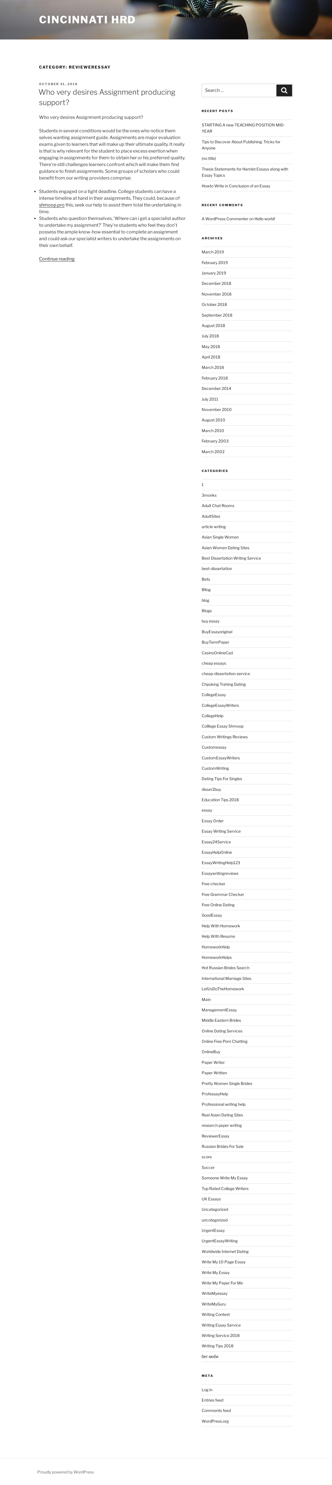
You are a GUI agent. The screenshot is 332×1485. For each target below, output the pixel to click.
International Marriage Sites (226, 978)
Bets (206, 579)
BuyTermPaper (215, 642)
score (207, 1156)
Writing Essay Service (221, 1325)
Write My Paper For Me (222, 1282)
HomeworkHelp (216, 946)
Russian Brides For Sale (223, 1146)
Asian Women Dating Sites (225, 547)
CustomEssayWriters (221, 757)
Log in (207, 1389)
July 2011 (210, 399)
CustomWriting (215, 768)
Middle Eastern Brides (221, 1020)
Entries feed (212, 1400)
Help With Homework (221, 925)
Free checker (213, 883)
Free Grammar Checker (223, 894)
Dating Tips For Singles (222, 778)
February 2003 (215, 441)
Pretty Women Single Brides (227, 1083)
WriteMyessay (215, 1293)
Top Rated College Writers (225, 1188)
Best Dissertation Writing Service (231, 558)
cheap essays (214, 663)
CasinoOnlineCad (217, 652)
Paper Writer (213, 1062)
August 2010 (213, 419)
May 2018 (211, 346)
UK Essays (211, 1198)
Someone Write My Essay (225, 1177)
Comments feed (216, 1410)
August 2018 (213, 325)
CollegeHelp (212, 715)
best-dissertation (217, 568)
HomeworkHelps (217, 957)
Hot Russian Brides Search (225, 967)
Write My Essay (215, 1272)
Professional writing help (223, 1104)
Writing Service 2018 (221, 1335)
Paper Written (214, 1072)
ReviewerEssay (215, 1136)
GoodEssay (212, 915)
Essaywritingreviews (220, 873)
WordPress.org (215, 1421)
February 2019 (215, 262)
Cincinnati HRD (87, 19)
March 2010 (213, 430)
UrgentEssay (213, 1230)
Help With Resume (218, 936)
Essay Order (213, 820)
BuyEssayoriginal (217, 631)
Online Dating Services (222, 1030)
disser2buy (211, 789)
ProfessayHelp (215, 1093)
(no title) (209, 158)
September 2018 (217, 315)
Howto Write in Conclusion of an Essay (236, 185)
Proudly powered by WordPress (65, 1472)
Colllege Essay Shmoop (223, 726)
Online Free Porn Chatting (224, 1041)
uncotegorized (215, 1220)
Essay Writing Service (221, 831)
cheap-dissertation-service (226, 673)
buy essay (210, 621)
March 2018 (213, 367)
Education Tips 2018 (220, 799)
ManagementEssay (219, 1009)
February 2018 (215, 378)
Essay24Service (216, 841)
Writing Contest (216, 1314)
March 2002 (213, 451)
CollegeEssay (214, 694)
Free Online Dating (218, 904)
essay (207, 810)
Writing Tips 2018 (217, 1345)
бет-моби (210, 1356)
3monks (209, 495)
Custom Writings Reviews (225, 736)
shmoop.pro (52, 205)
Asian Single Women (220, 537)
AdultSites (211, 516)
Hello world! (264, 218)
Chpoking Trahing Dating (224, 684)
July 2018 (210, 335)
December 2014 (216, 388)
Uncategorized (215, 1209)
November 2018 (216, 294)
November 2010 (217, 409)
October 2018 (214, 304)
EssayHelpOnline (217, 852)
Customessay (214, 747)
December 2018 (216, 283)
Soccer (208, 1167)
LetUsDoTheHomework (223, 988)
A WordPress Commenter (225, 218)
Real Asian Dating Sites (222, 1114)
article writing (214, 526)
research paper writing (222, 1125)
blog (205, 600)
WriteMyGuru (214, 1304)
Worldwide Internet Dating (225, 1251)
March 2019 (213, 251)
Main (206, 999)
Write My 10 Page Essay (223, 1261)
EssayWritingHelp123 (221, 862)
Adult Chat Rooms (218, 505)
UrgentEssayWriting (220, 1240)
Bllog (206, 589)
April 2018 (211, 357)
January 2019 (214, 273)
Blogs (207, 610)
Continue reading (57, 259)
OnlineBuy (211, 1051)
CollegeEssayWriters (220, 705)
